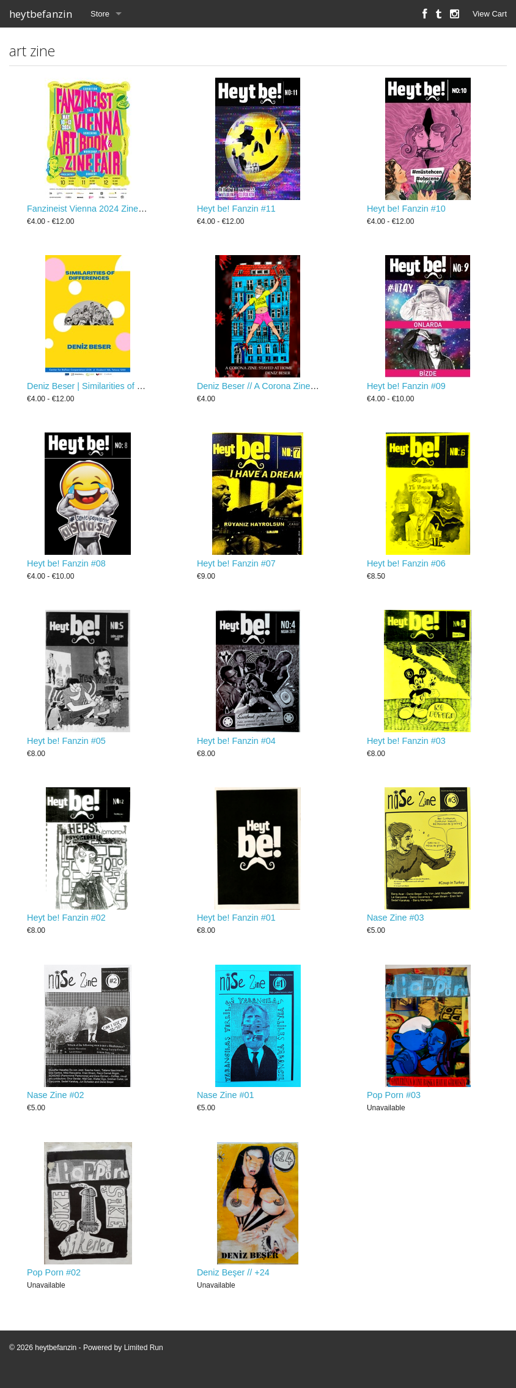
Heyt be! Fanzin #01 (236, 925)
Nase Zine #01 (225, 1104)
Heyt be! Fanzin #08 (66, 568)
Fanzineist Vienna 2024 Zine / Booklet (101, 210)
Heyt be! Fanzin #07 (236, 568)
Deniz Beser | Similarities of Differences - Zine (116, 389)
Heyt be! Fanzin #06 (406, 568)
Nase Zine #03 (395, 925)
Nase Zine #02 (55, 1104)
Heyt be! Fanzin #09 (406, 389)
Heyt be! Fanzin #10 (406, 210)
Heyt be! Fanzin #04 (236, 746)
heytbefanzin (40, 14)
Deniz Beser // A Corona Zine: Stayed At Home (288, 389)
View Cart (490, 13)
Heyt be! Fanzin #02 (66, 925)
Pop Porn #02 (54, 1283)
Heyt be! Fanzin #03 (406, 746)
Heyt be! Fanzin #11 (236, 210)
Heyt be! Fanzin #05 (66, 746)
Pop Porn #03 (394, 1104)
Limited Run (143, 1358)
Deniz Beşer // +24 (233, 1283)
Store (99, 13)
